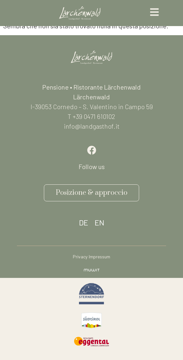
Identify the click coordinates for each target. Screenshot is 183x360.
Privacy (80, 256)
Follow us (92, 166)
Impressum (99, 256)
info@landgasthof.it (92, 126)
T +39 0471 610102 (91, 116)
